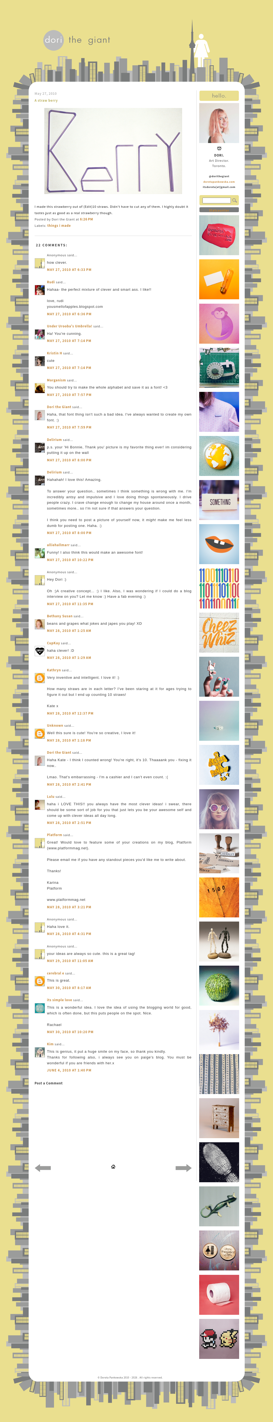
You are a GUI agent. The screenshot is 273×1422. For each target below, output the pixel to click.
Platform (55, 835)
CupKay (53, 643)
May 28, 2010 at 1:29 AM (69, 657)
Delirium (54, 439)
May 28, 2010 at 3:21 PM (69, 907)
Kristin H (54, 353)
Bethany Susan (60, 616)
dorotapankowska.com (219, 182)
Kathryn (54, 670)
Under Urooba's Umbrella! (70, 326)
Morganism (56, 380)
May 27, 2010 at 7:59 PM (69, 427)
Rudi (51, 282)
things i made (59, 225)
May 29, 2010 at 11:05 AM (70, 960)
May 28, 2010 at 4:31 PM (69, 933)
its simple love (59, 1000)
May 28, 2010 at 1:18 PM (69, 740)
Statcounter (219, 210)
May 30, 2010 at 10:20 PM (70, 1032)
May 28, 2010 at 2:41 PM (69, 784)
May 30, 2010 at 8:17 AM (69, 987)
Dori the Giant (59, 407)
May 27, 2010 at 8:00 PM (69, 460)
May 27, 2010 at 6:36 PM (69, 314)
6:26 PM (86, 219)
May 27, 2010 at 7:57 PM (69, 394)
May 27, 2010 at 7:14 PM (69, 340)
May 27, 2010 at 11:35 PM (70, 604)
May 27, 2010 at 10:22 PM (70, 560)
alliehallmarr (58, 545)
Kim (50, 1044)
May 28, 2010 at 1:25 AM (69, 630)
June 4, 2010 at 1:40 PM (69, 1070)
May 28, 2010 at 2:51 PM (69, 822)
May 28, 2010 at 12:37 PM (70, 713)
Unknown (55, 725)
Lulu (51, 796)
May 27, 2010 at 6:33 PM (69, 269)
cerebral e (55, 973)
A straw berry (46, 101)
